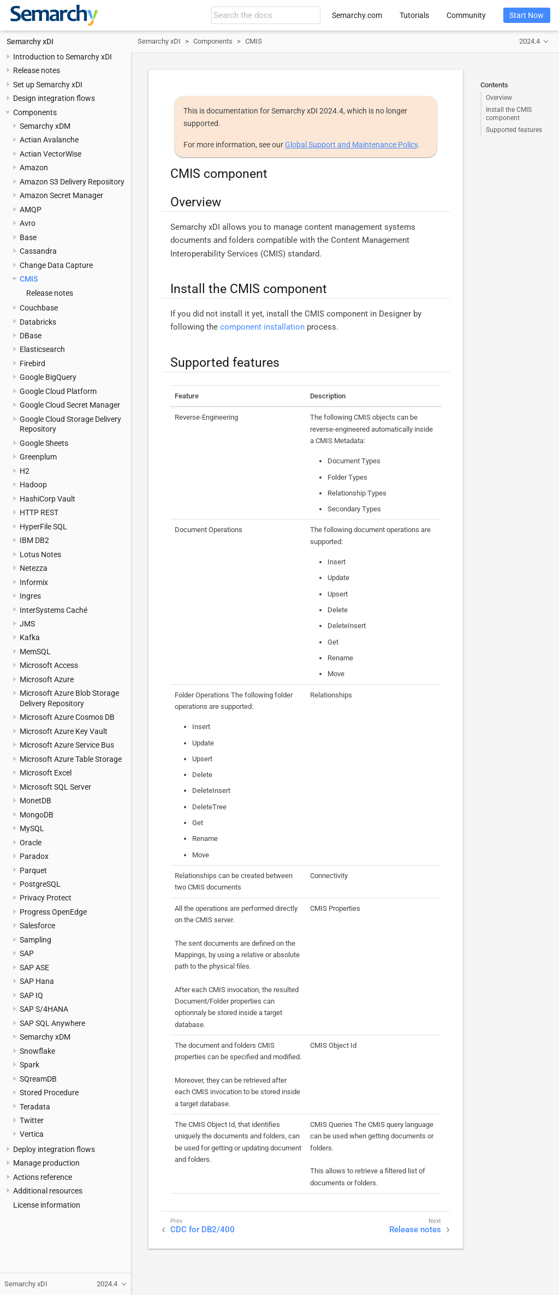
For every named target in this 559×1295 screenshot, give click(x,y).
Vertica (32, 1134)
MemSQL (35, 651)
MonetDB (35, 800)
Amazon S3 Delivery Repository (72, 181)
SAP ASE (34, 967)
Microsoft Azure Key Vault (64, 731)
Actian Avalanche (49, 139)
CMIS (29, 278)
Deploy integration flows (54, 1149)
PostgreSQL (40, 884)
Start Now (526, 15)
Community (466, 15)
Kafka (30, 637)
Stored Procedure (49, 1092)
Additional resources (47, 1190)
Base (28, 237)
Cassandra (38, 251)
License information (46, 1205)
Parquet (33, 870)
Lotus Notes (40, 554)
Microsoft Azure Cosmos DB (67, 717)
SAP (27, 953)
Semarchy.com (357, 15)
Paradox (34, 856)
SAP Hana (37, 981)
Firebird (32, 363)
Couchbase (39, 307)
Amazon (34, 167)
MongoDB (36, 814)
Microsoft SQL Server (55, 787)
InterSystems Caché (53, 610)
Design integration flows (54, 98)
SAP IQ (31, 995)
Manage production (46, 1163)
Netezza (33, 568)
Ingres (30, 596)
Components (35, 112)
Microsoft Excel (46, 772)
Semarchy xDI (30, 41)
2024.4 (529, 41)
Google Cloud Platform (58, 391)
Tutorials (414, 15)
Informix (34, 582)
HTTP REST (39, 512)
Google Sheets (44, 443)
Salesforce (37, 925)
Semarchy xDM (45, 126)
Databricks (38, 322)
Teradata (35, 1106)
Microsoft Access (49, 665)
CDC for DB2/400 (202, 1229)
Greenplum (38, 456)
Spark (29, 1064)
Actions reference (42, 1177)
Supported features (514, 130)
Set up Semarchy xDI (47, 84)
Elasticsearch (42, 349)
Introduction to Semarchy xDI (62, 56)
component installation (262, 327)
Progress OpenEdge (53, 912)
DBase (30, 335)
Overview (499, 98)
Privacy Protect (46, 897)
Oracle (30, 842)
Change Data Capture (56, 265)
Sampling (35, 939)
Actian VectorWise (50, 154)
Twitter (32, 1120)
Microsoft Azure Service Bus (67, 745)
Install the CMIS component (509, 113)
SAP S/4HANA (44, 1009)
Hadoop (33, 484)
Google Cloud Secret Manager (70, 405)
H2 (24, 471)
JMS (27, 623)
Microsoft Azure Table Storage (71, 759)
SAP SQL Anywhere (52, 1023)
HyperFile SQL (43, 526)
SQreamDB (38, 1079)
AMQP (30, 209)
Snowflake (37, 1051)
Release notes (36, 70)
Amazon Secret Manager (61, 195)
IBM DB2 (34, 540)
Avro (27, 223)
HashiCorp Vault (47, 498)
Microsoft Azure (47, 679)
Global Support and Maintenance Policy (351, 144)
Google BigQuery (48, 377)
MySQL (32, 828)
